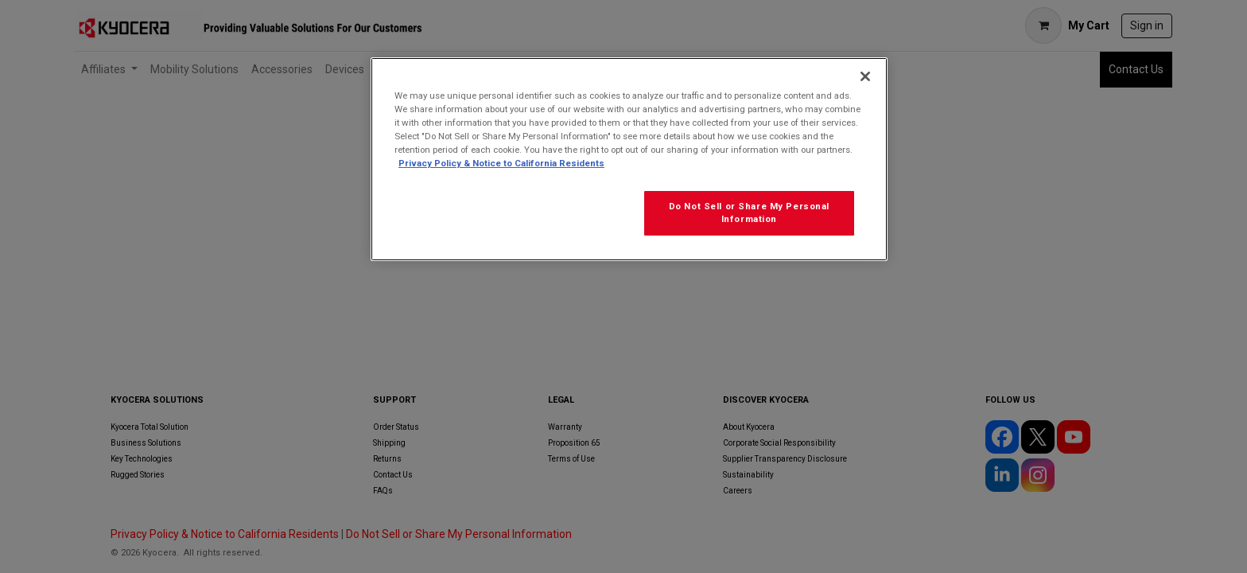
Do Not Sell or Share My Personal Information (749, 212)
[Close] (865, 76)
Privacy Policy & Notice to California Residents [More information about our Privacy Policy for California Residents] (501, 163)
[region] (629, 159)
